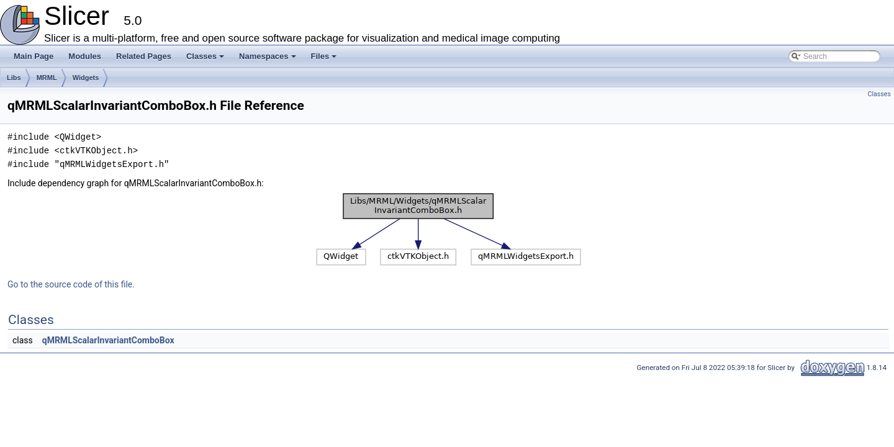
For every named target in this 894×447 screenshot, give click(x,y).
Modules (84, 56)
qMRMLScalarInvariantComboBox (108, 340)
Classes (206, 60)
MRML (47, 77)
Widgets (86, 77)
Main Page (33, 56)
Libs (14, 77)
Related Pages (143, 56)
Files (325, 60)
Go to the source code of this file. (71, 284)
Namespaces (268, 60)
